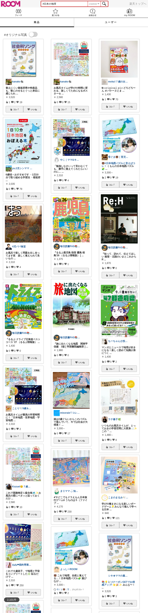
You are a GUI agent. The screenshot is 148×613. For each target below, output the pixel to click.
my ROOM (129, 12)
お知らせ (92, 12)
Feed (18, 12)
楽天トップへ (137, 3)
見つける (55, 12)
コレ (16, 109)
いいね (34, 109)
